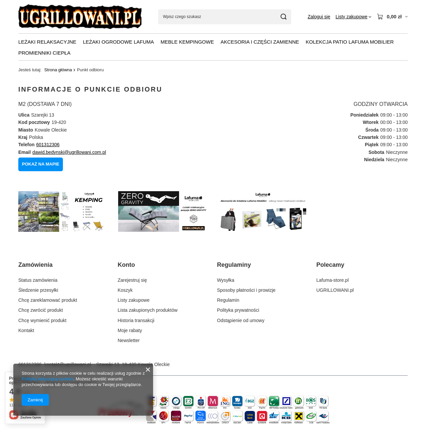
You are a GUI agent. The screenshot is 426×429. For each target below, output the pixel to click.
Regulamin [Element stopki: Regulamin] (228, 300)
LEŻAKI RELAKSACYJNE (47, 42)
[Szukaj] (283, 16)
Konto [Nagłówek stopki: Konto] (126, 264)
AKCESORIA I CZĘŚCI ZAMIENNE (260, 42)
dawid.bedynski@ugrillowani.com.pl (69, 152)
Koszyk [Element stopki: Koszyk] (125, 290)
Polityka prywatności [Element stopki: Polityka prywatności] (238, 310)
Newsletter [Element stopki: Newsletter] (129, 340)
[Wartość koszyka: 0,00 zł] (392, 16)
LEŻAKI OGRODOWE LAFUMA (118, 42)
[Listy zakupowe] (353, 17)
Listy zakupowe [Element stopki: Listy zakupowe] (134, 300)
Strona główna (58, 69)
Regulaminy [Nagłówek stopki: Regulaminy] (234, 264)
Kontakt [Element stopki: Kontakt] (26, 330)
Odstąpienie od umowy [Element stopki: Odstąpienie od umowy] (240, 320)
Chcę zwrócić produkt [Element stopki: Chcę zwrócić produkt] (40, 310)
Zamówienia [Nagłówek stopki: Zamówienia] (35, 264)
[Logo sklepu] (79, 16)
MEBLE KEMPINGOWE (187, 42)
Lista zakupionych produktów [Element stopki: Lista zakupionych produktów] (148, 310)
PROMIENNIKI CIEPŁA (44, 53)
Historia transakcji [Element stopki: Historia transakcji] (136, 320)
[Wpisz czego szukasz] (224, 16)
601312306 (48, 144)
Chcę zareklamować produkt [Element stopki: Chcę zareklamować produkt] (47, 300)
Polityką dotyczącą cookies (47, 378)
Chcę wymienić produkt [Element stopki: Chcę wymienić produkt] (42, 320)
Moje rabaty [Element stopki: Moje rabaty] (130, 330)
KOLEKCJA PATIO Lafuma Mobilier (350, 42)
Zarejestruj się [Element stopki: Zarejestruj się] (132, 280)
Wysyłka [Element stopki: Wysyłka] (225, 280)
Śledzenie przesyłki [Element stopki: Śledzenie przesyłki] (38, 290)
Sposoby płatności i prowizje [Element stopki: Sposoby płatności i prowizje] (246, 290)
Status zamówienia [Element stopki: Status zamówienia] (38, 280)
